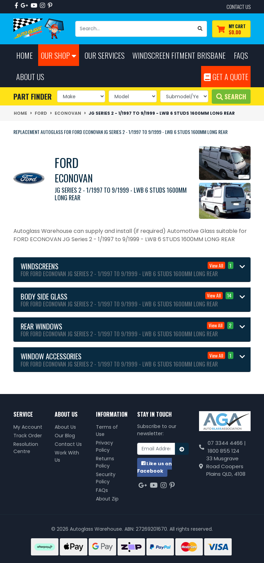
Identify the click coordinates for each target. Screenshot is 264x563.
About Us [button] (30, 76)
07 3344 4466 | (227, 443)
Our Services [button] (104, 55)
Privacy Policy (104, 446)
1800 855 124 (223, 450)
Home (24, 55)
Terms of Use (107, 431)
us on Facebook (154, 467)
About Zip (107, 498)
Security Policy (106, 478)
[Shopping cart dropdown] (231, 29)
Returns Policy (105, 462)
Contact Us (68, 444)
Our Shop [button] (58, 55)
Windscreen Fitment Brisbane (179, 55)
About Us (65, 427)
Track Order (27, 435)
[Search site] (200, 29)
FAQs (102, 490)
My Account (27, 427)
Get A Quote (226, 76)
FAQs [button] (241, 55)
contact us (239, 6)
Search (231, 96)
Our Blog (65, 435)
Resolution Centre (25, 448)
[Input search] (134, 29)
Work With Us (67, 456)
